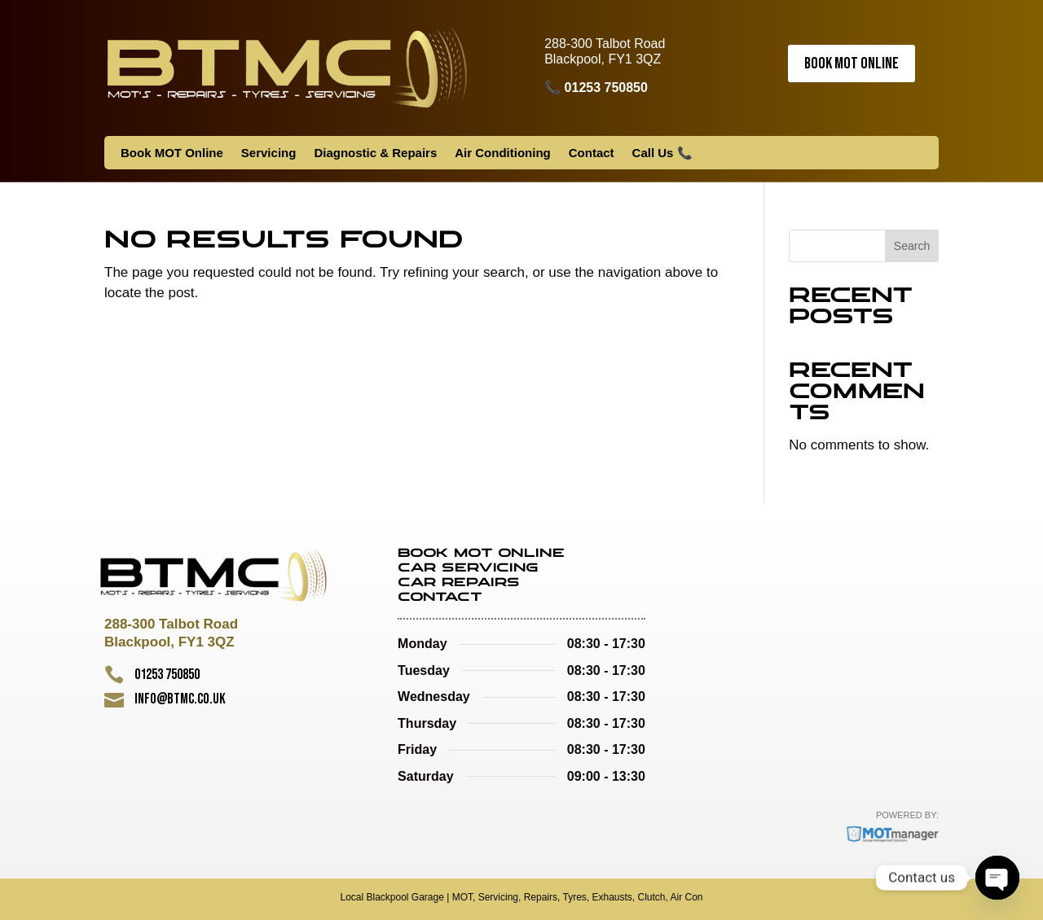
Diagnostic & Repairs (375, 153)
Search (912, 245)
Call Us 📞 (662, 153)
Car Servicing (468, 568)
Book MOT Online (851, 63)
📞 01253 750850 (596, 87)
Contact (591, 153)
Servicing (269, 153)
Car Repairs (459, 583)
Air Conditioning (502, 153)
